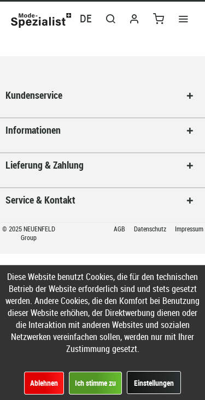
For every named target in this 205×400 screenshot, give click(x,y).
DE (86, 18)
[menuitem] (183, 18)
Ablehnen (44, 383)
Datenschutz (151, 228)
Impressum (189, 228)
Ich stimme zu (95, 383)
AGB (120, 228)
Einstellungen (154, 383)
